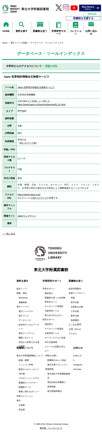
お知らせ (77, 356)
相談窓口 (49, 293)
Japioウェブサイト (26, 216)
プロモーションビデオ (29, 378)
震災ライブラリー (27, 333)
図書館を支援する (83, 18)
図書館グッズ (25, 387)
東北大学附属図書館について (30, 356)
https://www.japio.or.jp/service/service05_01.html (41, 104)
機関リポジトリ (26, 338)
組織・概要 (24, 360)
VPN (54, 66)
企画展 (22, 405)
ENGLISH (92, 14)
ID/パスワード (40, 198)
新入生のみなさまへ (54, 315)
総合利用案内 (75, 289)
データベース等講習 (54, 306)
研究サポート (49, 320)
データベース (25, 320)
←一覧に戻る (8, 233)
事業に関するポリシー (29, 391)
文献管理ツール (52, 311)
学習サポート (49, 289)
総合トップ (22, 289)
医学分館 (75, 302)
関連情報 (49, 369)
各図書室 (75, 320)
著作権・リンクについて (51, 428)
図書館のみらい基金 (56, 360)
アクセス (73, 334)
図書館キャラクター (28, 382)
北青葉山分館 (77, 307)
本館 (73, 298)
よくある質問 (75, 324)
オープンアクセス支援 (55, 338)
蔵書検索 (23, 302)
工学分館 (75, 311)
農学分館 (75, 316)
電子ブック (24, 316)
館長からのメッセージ (29, 369)
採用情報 (51, 386)
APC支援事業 (51, 342)
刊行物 (22, 374)
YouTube (77, 369)
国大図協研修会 (54, 391)
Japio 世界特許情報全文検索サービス (35, 87)
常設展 (22, 409)
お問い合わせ (75, 329)
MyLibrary (23, 298)
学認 (47, 66)
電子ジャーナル (26, 311)
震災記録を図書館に (56, 382)
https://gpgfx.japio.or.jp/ (28, 194)
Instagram (77, 364)
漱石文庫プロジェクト (57, 364)
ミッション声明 (26, 364)
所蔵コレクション (25, 396)
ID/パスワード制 (28, 143)
